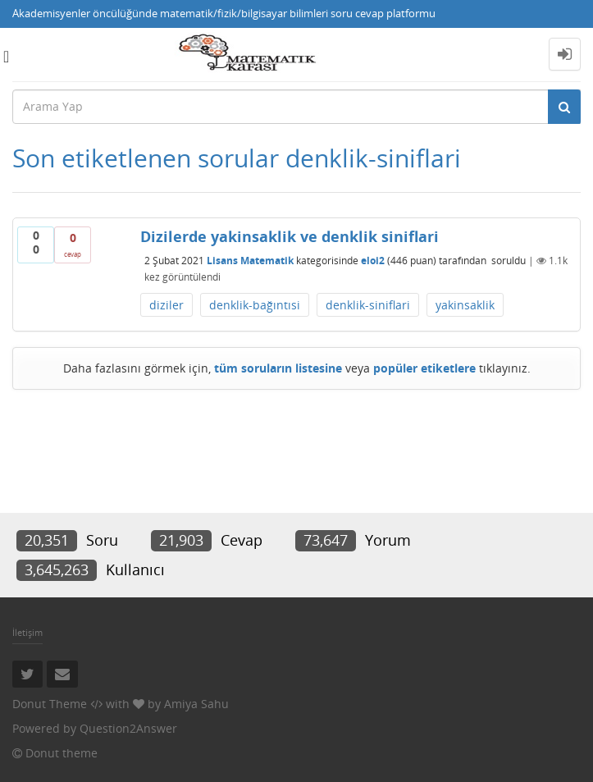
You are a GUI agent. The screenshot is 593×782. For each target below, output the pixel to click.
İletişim (27, 632)
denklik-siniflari (368, 305)
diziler (166, 305)
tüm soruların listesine (278, 368)
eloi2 (373, 261)
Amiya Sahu (196, 703)
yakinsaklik (465, 305)
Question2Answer (128, 728)
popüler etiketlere (424, 368)
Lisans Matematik (250, 261)
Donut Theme (49, 703)
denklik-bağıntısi (254, 305)
